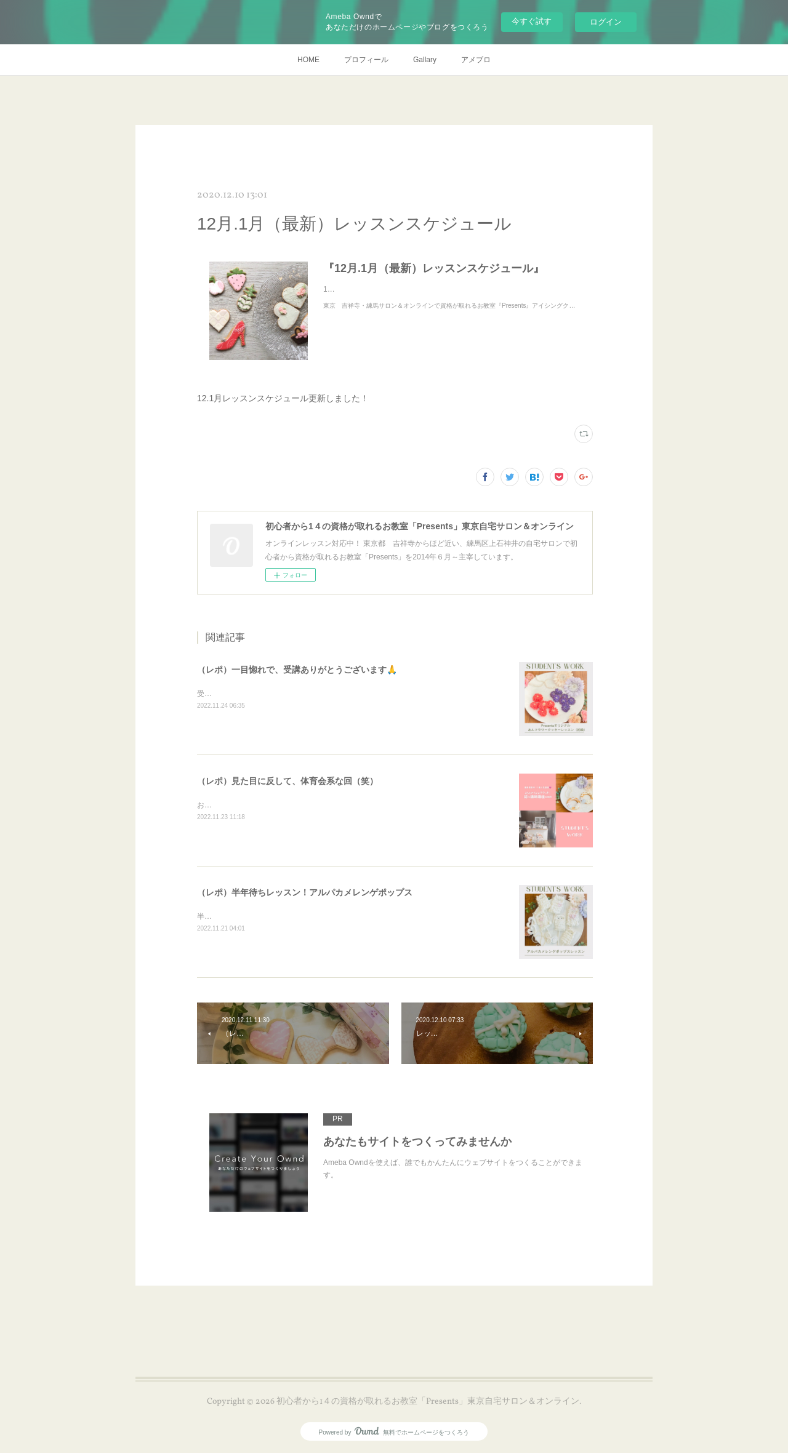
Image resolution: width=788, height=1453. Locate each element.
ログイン (606, 21)
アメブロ (476, 59)
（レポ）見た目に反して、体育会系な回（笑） (287, 781)
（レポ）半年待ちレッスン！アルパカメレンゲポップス (304, 892)
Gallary (424, 59)
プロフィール (366, 59)
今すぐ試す (532, 21)
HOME (308, 59)
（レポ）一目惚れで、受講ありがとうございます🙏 (297, 669)
